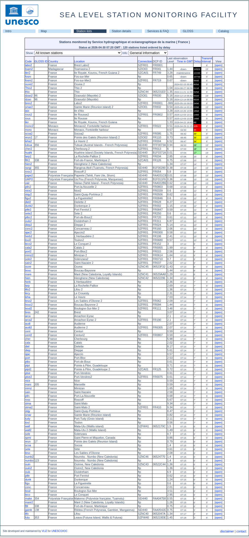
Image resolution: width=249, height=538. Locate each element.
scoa (28, 445)
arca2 (28, 319)
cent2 (28, 335)
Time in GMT (184, 61)
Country (53, 61)
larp (27, 285)
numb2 (29, 456)
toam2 (29, 68)
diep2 (28, 224)
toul (27, 422)
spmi (28, 437)
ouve (28, 266)
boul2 (28, 308)
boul (27, 490)
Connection (145, 61)
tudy (27, 418)
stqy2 (28, 194)
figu (27, 483)
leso (27, 452)
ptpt (27, 365)
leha (27, 297)
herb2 (28, 236)
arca (27, 316)
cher (27, 338)
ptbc (27, 361)
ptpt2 (28, 369)
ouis (27, 471)
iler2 (27, 72)
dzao (28, 99)
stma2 (29, 407)
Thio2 (28, 87)
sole (27, 433)
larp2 (28, 156)
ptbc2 (28, 217)
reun (28, 441)
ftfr (26, 506)
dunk (28, 479)
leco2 (28, 243)
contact (241, 531)
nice (27, 380)
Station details (121, 31)
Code (28, 61)
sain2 (28, 262)
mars (28, 384)
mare (28, 274)
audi (27, 323)
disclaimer (227, 531)
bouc (28, 270)
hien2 (28, 163)
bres (27, 312)
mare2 (29, 502)
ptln (27, 395)
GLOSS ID (41, 61)
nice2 (28, 190)
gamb (28, 509)
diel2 (28, 201)
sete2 (28, 213)
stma (28, 403)
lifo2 (27, 289)
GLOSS (188, 31)
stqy (27, 411)
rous (27, 118)
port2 (28, 251)
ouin (27, 464)
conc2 (28, 228)
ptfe (27, 475)
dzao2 (29, 95)
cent (27, 331)
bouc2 (29, 304)
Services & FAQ (158, 31)
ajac (27, 354)
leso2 (28, 300)
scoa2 (28, 133)
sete (27, 449)
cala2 (28, 247)
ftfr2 (27, 160)
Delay (197, 61)
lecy (27, 293)
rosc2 (28, 171)
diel (27, 346)
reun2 (28, 137)
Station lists (84, 31)
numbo (29, 460)
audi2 (28, 327)
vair (27, 182)
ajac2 (28, 232)
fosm (28, 76)
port (27, 357)
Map (44, 31)
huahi (28, 152)
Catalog (223, 31)
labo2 (28, 65)
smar (28, 414)
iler (27, 122)
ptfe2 (28, 209)
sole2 (28, 259)
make (28, 498)
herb (28, 281)
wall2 (28, 430)
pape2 (29, 175)
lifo (27, 513)
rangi (28, 167)
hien (27, 278)
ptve (27, 373)
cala (27, 342)
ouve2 (29, 84)
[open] (218, 65)
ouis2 (28, 220)
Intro (8, 31)
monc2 (29, 125)
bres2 (28, 103)
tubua (28, 144)
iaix (27, 110)
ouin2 (28, 468)
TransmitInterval (207, 60)
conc (28, 487)
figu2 (28, 198)
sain (27, 392)
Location (79, 61)
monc (28, 129)
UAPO (29, 179)
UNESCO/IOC (59, 531)
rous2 (28, 114)
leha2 (28, 141)
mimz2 (29, 255)
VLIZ (44, 531)
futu (27, 517)
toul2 (28, 240)
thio (27, 91)
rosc (27, 399)
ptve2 (28, 376)
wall (27, 426)
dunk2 (29, 205)
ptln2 (28, 186)
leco (27, 494)
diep (27, 350)
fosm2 (29, 80)
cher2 (28, 148)
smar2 (29, 106)
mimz (28, 388)
